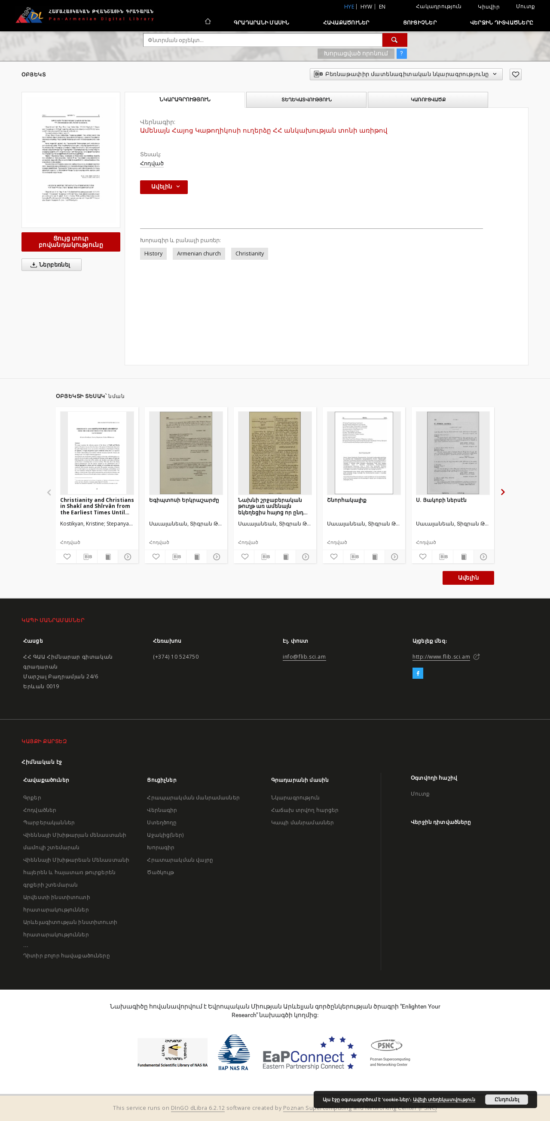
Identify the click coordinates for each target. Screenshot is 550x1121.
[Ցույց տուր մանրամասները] (127, 556)
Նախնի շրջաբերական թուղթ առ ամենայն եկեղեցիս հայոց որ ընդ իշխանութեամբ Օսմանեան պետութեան (272, 506)
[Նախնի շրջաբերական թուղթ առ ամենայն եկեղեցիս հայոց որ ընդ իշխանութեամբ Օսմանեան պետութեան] (275, 453)
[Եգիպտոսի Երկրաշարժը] (186, 453)
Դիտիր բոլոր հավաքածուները (66, 955)
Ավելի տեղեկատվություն (444, 1099)
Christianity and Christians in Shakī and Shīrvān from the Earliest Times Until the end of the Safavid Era (97, 506)
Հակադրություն (438, 6)
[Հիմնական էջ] (207, 22)
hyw (367, 6)
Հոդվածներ (39, 810)
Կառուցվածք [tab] (428, 100)
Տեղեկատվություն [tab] (306, 100)
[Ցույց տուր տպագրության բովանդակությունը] (108, 556)
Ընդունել (507, 1100)
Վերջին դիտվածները (501, 22)
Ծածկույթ (160, 872)
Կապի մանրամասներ (302, 822)
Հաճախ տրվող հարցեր (305, 810)
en (382, 6)
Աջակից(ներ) (165, 834)
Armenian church (199, 253)
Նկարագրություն (295, 797)
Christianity (249, 253)
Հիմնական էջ (41, 762)
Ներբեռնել (48, 265)
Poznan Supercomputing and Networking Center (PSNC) (360, 1108)
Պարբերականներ (49, 822)
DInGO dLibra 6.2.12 (198, 1108)
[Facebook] (417, 673)
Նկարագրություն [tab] (185, 100)
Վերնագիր (162, 810)
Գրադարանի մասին (262, 22)
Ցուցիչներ (420, 22)
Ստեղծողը (162, 822)
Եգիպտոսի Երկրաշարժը (184, 500)
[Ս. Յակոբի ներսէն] (452, 453)
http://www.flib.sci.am (441, 656)
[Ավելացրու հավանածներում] (516, 74)
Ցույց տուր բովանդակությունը (71, 241)
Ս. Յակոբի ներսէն (441, 500)
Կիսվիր (489, 6)
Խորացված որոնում (356, 53)
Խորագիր (160, 847)
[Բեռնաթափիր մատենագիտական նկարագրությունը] (86, 556)
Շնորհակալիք (347, 500)
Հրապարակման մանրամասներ (193, 797)
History (153, 253)
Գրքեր (32, 797)
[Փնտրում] (394, 40)
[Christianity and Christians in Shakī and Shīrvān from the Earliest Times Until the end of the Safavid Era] (97, 453)
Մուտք (525, 6)
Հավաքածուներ (346, 22)
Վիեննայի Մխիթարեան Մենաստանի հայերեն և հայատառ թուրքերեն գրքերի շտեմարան (76, 872)
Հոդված (152, 163)
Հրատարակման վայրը (180, 859)
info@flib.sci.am (304, 656)
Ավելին (468, 577)
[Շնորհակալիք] (363, 453)
